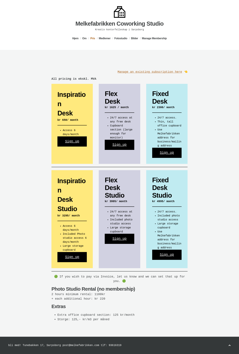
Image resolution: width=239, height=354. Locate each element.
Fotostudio (120, 38)
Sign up (72, 141)
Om (84, 38)
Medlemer (105, 38)
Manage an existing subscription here (150, 72)
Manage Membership (154, 38)
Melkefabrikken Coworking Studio (119, 23)
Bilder (134, 38)
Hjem (75, 38)
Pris (92, 38)
